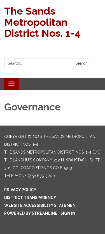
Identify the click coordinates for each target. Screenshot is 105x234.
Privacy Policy (20, 189)
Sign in (67, 213)
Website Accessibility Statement (41, 205)
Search (81, 63)
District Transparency (30, 197)
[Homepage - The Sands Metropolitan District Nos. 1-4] (52, 22)
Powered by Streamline (30, 213)
